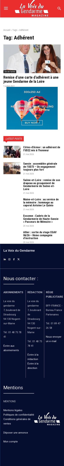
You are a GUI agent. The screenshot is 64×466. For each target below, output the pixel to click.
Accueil (6, 30)
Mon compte (10, 441)
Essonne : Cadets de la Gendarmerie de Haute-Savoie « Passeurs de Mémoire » (41, 218)
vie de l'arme (9, 71)
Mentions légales (12, 410)
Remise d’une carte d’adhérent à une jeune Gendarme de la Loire (31, 79)
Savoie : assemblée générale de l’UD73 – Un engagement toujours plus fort (40, 166)
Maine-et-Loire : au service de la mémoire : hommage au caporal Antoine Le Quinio (41, 202)
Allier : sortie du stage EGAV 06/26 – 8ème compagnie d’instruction (39, 235)
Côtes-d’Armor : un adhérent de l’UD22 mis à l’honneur (41, 149)
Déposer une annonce (15, 432)
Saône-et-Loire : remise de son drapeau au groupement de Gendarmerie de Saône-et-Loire (41, 184)
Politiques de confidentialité (18, 414)
